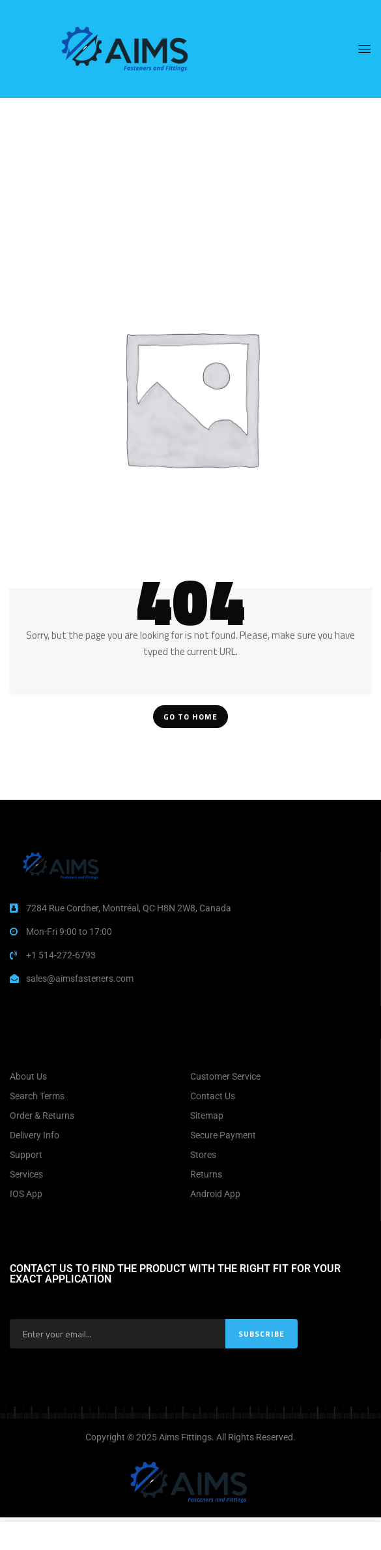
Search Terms (37, 1096)
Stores (203, 1154)
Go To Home (190, 716)
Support (26, 1154)
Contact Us (212, 1096)
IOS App (26, 1194)
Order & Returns (42, 1115)
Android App (215, 1194)
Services (26, 1174)
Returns (206, 1174)
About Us (28, 1076)
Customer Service (225, 1076)
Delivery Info (34, 1135)
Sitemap (206, 1115)
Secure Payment (223, 1135)
